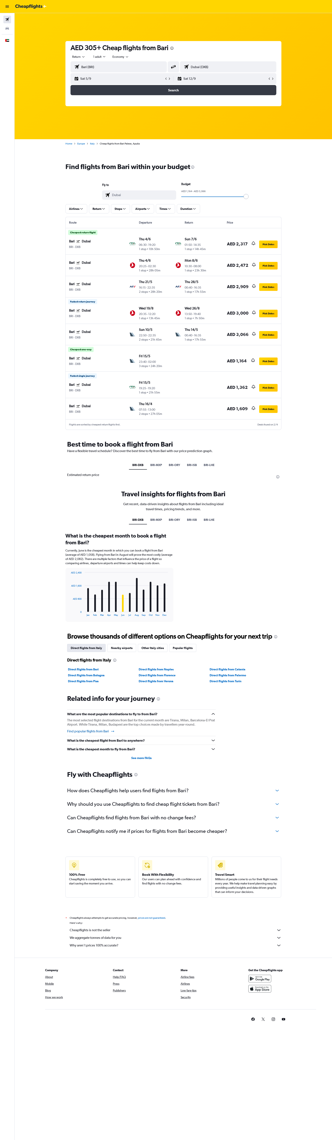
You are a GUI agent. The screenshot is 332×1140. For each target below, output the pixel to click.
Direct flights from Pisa (83, 681)
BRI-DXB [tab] (138, 465)
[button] (7, 6)
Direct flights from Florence (157, 675)
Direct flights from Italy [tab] (86, 648)
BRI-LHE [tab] (209, 465)
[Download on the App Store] (259, 989)
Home (68, 143)
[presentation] (172, 48)
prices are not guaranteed (151, 917)
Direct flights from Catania (227, 669)
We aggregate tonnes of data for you (175, 937)
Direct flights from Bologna (86, 675)
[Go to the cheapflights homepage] (31, 6)
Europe (81, 143)
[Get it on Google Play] (259, 978)
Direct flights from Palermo (228, 675)
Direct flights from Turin (225, 681)
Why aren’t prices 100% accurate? (175, 945)
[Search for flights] (7, 19)
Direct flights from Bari (83, 669)
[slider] (246, 196)
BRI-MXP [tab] (156, 465)
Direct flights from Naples (156, 669)
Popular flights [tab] (183, 648)
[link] (253, 1019)
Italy (92, 143)
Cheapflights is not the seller (175, 930)
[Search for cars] (7, 28)
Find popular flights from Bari (91, 731)
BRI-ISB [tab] (192, 465)
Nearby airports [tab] (122, 648)
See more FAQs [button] (141, 758)
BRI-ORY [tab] (174, 465)
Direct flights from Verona (156, 681)
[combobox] (79, 57)
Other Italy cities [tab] (152, 648)
